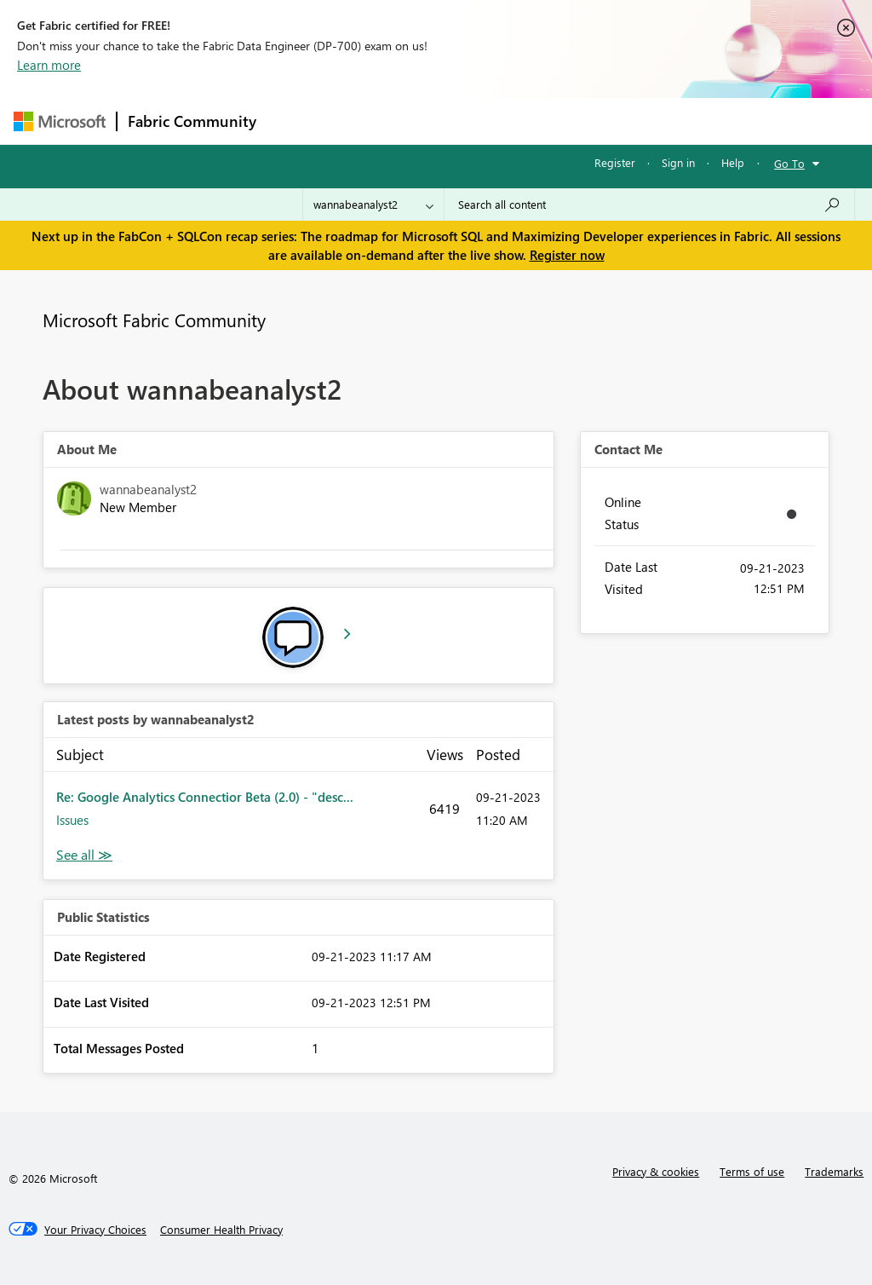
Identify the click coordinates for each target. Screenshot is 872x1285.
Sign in (678, 162)
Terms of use (752, 1171)
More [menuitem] (649, 120)
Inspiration (370, 120)
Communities (516, 120)
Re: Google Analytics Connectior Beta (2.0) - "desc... (204, 796)
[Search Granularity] (373, 204)
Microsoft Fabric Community (154, 319)
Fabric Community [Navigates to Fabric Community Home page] (192, 121)
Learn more (49, 64)
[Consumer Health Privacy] (221, 1229)
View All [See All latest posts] (84, 855)
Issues (72, 819)
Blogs (591, 120)
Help (732, 162)
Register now (567, 254)
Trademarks (834, 1171)
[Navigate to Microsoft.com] (60, 121)
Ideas (440, 120)
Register (614, 162)
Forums (295, 120)
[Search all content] (649, 204)
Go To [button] (789, 163)
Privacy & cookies (655, 1171)
